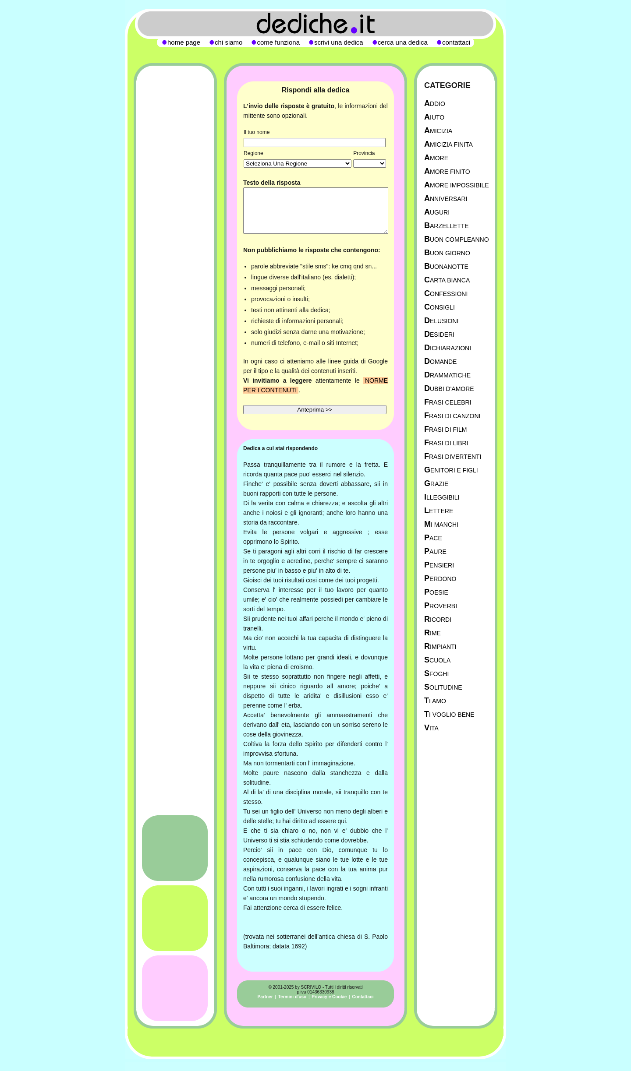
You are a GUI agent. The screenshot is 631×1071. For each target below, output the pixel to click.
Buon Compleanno (456, 239)
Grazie (436, 483)
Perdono (440, 578)
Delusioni (441, 321)
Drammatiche (447, 375)
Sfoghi (436, 673)
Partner (265, 996)
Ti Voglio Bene (449, 714)
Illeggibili (442, 497)
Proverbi (440, 606)
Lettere (438, 511)
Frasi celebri (447, 402)
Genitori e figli (451, 470)
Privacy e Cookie (329, 996)
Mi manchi (441, 524)
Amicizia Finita (448, 144)
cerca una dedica (403, 42)
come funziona (278, 42)
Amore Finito (447, 171)
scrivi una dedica (338, 42)
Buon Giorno (447, 253)
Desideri (439, 334)
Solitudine (443, 687)
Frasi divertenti (453, 456)
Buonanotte (446, 266)
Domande (440, 361)
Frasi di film (445, 429)
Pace (433, 538)
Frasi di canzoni (452, 416)
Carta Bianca (447, 280)
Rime (432, 633)
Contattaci (363, 996)
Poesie (436, 592)
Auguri (437, 212)
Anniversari (446, 198)
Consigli (439, 307)
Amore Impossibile (456, 185)
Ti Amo (435, 701)
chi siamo (228, 42)
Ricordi (437, 619)
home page (183, 42)
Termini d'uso (292, 996)
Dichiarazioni (447, 348)
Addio (434, 103)
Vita (431, 728)
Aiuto (434, 117)
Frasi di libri (446, 443)
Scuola (437, 660)
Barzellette (446, 226)
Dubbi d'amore (449, 388)
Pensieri (439, 565)
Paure (435, 551)
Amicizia (438, 131)
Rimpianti (440, 646)
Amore (436, 158)
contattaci (456, 42)
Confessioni (446, 293)
